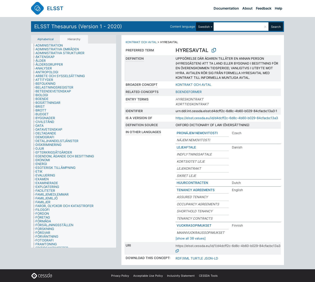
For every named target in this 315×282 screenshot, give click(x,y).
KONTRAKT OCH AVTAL (141, 42)
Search (276, 26)
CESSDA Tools (208, 275)
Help (278, 8)
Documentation (226, 8)
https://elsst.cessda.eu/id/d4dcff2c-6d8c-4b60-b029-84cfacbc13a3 (227, 118)
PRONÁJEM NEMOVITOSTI (197, 133)
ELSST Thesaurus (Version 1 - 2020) (78, 26)
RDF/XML (183, 258)
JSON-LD (211, 258)
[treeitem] (51, 45)
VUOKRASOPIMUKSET (194, 225)
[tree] (73, 146)
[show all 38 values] (191, 238)
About (247, 8)
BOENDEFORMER (189, 92)
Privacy (120, 275)
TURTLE (197, 258)
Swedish (204, 26)
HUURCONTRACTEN (192, 183)
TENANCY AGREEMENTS (196, 190)
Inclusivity (181, 275)
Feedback (263, 8)
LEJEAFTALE (186, 147)
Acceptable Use (148, 275)
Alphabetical (45, 39)
